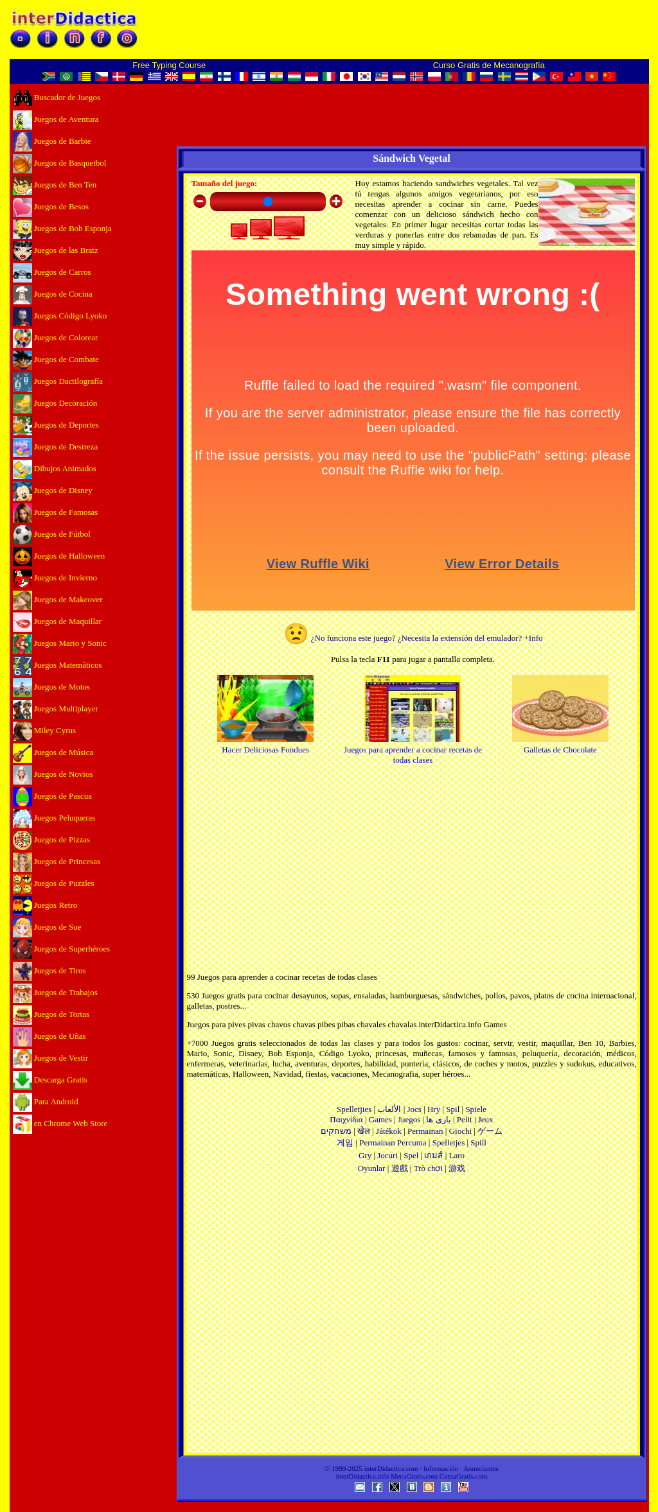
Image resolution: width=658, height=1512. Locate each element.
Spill (478, 1142)
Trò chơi (428, 1168)
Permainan (425, 1131)
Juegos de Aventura (56, 119)
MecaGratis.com (414, 1476)
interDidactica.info (362, 1476)
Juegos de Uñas (49, 1036)
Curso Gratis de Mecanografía (489, 65)
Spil (452, 1109)
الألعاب (389, 1109)
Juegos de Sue (47, 927)
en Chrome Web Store (60, 1123)
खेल (363, 1131)
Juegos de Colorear (55, 337)
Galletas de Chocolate (560, 744)
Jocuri (387, 1155)
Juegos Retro (45, 905)
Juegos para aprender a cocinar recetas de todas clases (413, 749)
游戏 (457, 1168)
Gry (365, 1155)
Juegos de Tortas (51, 1014)
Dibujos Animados (54, 468)
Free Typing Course (169, 65)
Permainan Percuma (392, 1142)
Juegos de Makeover (58, 599)
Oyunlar (372, 1168)
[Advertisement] (412, 1317)
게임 (345, 1142)
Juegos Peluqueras (54, 817)
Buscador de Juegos (57, 97)
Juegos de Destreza (55, 446)
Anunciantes (481, 1468)
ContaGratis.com (464, 1476)
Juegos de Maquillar (57, 621)
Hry (433, 1109)
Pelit (464, 1119)
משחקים (336, 1131)
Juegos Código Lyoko (60, 315)
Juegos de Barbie (52, 141)
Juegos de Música (53, 752)
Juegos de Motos (52, 686)
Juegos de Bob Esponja (62, 228)
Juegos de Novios (53, 774)
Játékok (389, 1131)
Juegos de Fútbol (52, 534)
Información (440, 1468)
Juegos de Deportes (56, 425)
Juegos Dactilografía (58, 381)
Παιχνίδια (346, 1119)
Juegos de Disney (53, 490)
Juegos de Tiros (49, 970)
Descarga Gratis (50, 1079)
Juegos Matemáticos (57, 665)
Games (380, 1119)
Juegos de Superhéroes (62, 948)
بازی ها (438, 1119)
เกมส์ (433, 1155)
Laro (457, 1155)
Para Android (45, 1101)
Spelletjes (448, 1142)
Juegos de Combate (56, 359)
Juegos (409, 1119)
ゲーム (489, 1131)
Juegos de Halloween (59, 555)
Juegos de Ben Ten (55, 184)
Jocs (414, 1109)
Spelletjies (354, 1109)
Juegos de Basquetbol (60, 163)
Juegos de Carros (52, 272)
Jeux (486, 1119)
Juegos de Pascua (53, 796)
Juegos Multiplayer (55, 708)
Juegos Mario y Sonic (60, 643)
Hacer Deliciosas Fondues (265, 744)
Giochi (460, 1131)
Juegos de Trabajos (55, 992)
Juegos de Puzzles (53, 883)
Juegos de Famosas (55, 512)
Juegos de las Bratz (55, 250)
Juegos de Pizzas (52, 839)
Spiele (475, 1109)
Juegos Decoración (55, 403)
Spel (411, 1155)
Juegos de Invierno (55, 577)
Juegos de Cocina (53, 294)
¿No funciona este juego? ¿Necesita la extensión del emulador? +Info (413, 638)
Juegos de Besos (51, 206)
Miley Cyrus (44, 730)
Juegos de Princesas (57, 861)
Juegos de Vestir (51, 1058)
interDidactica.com (391, 1468)
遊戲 (399, 1168)
